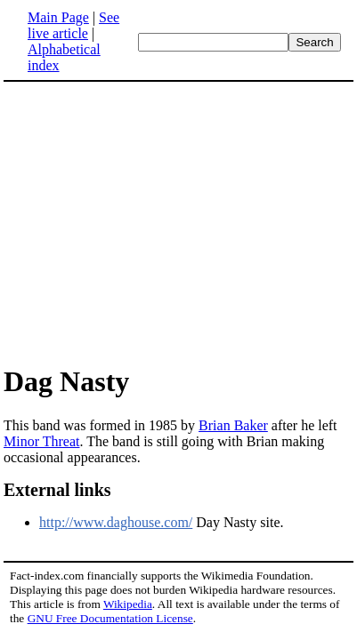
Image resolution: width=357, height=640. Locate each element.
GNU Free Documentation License (110, 618)
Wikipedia (127, 604)
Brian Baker (233, 425)
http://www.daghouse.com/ (115, 522)
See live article (73, 25)
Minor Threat (41, 441)
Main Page (58, 17)
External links (57, 490)
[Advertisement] (153, 222)
